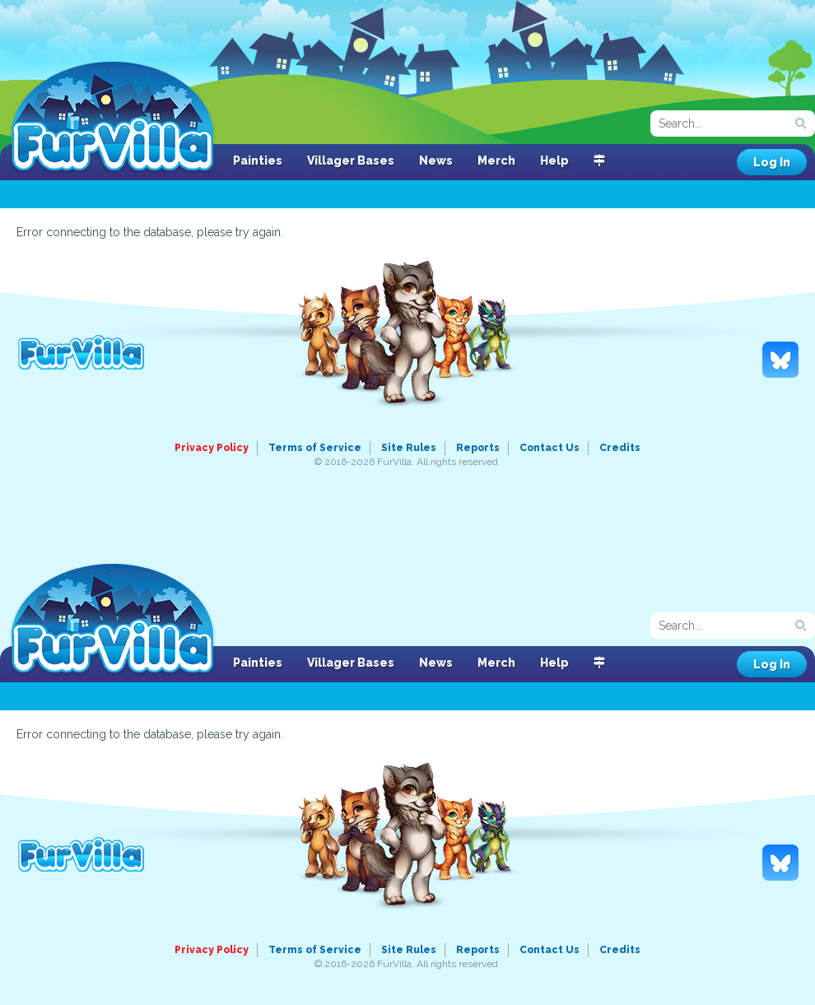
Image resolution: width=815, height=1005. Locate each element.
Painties (257, 160)
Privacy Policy (212, 448)
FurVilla (112, 117)
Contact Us (549, 448)
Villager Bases (350, 160)
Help (554, 160)
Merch (496, 160)
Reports (478, 448)
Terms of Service (314, 448)
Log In (771, 162)
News (436, 160)
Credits (619, 448)
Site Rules (408, 448)
